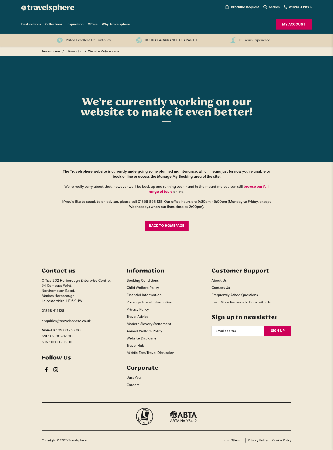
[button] (271, 7)
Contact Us (221, 287)
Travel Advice (137, 316)
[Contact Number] (298, 7)
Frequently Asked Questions (235, 295)
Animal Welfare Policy (144, 331)
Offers (92, 24)
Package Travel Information (149, 302)
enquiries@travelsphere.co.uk (66, 321)
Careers (133, 385)
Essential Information (144, 295)
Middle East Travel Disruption (150, 353)
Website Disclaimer (142, 338)
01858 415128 (53, 310)
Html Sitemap (233, 440)
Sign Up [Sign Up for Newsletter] (278, 330)
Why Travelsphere (116, 24)
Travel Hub (135, 345)
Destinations (31, 24)
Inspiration (74, 24)
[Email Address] (238, 331)
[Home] (47, 7)
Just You (134, 377)
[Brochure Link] (242, 7)
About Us (219, 280)
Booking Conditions (143, 280)
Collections (53, 24)
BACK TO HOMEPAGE (166, 225)
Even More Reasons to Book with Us (241, 302)
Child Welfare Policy (143, 287)
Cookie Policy (281, 440)
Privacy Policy (138, 309)
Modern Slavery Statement (149, 324)
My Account (293, 24)
